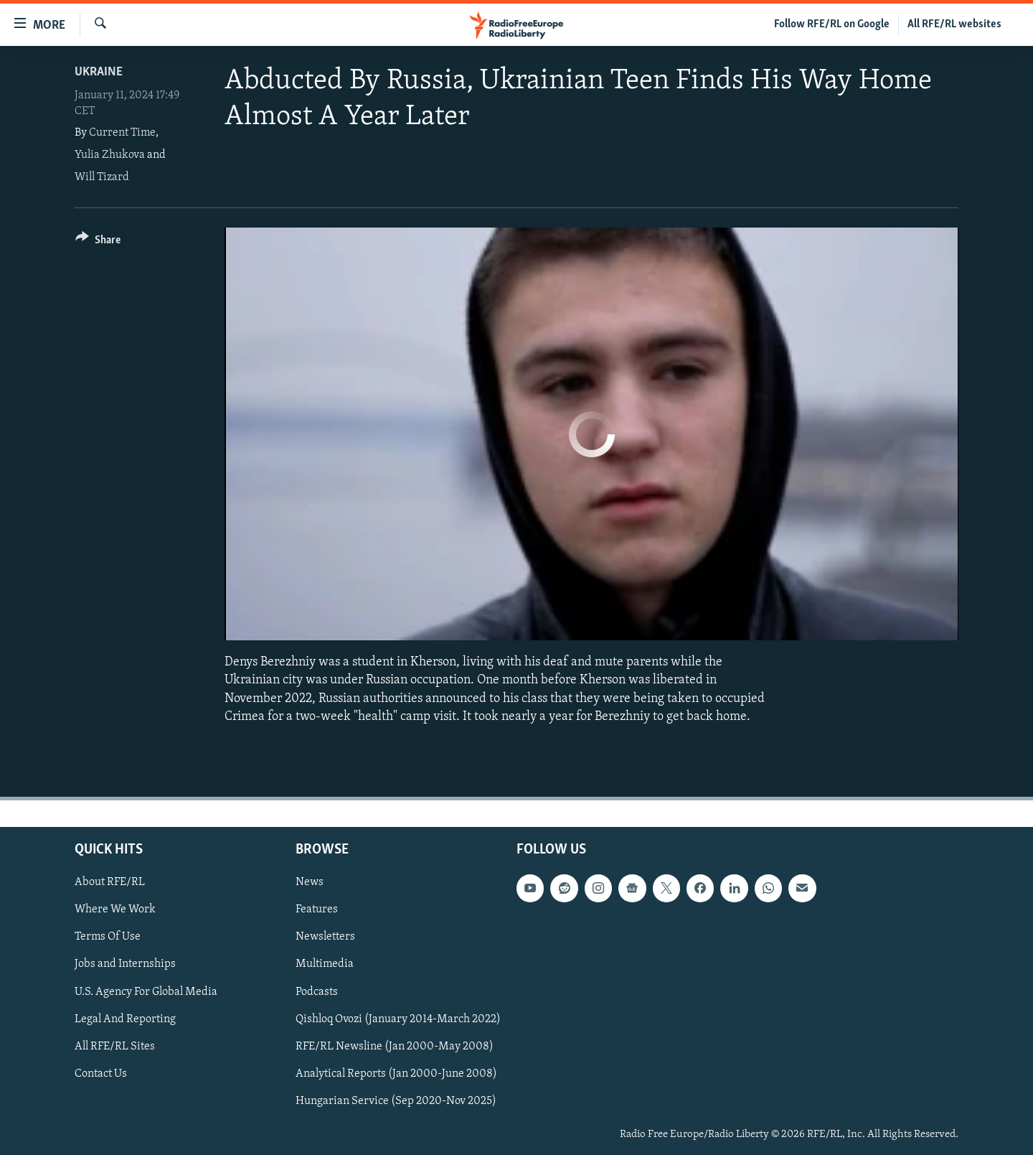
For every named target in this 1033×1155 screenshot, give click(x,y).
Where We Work (115, 909)
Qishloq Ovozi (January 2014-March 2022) (398, 1018)
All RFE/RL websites (954, 24)
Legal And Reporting (125, 1018)
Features (317, 909)
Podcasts (317, 991)
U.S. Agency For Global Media (146, 991)
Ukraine (99, 72)
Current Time (122, 133)
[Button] (98, 242)
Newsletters (325, 937)
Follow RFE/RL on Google (832, 24)
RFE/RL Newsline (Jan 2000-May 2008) (395, 1046)
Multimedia (325, 964)
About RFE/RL (110, 882)
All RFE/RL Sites (115, 1046)
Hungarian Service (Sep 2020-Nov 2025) (396, 1101)
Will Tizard (102, 177)
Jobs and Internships (125, 964)
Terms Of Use (108, 937)
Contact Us (101, 1074)
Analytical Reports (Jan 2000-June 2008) (396, 1074)
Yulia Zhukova (110, 155)
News (310, 882)
